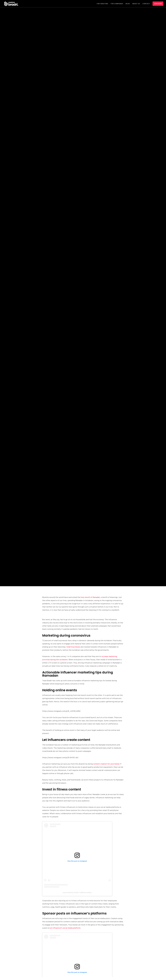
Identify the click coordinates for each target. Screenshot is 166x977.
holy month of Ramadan (90, 597)
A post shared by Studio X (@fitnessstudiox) (77, 892)
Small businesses (73, 646)
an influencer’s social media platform (65, 928)
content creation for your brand (106, 763)
